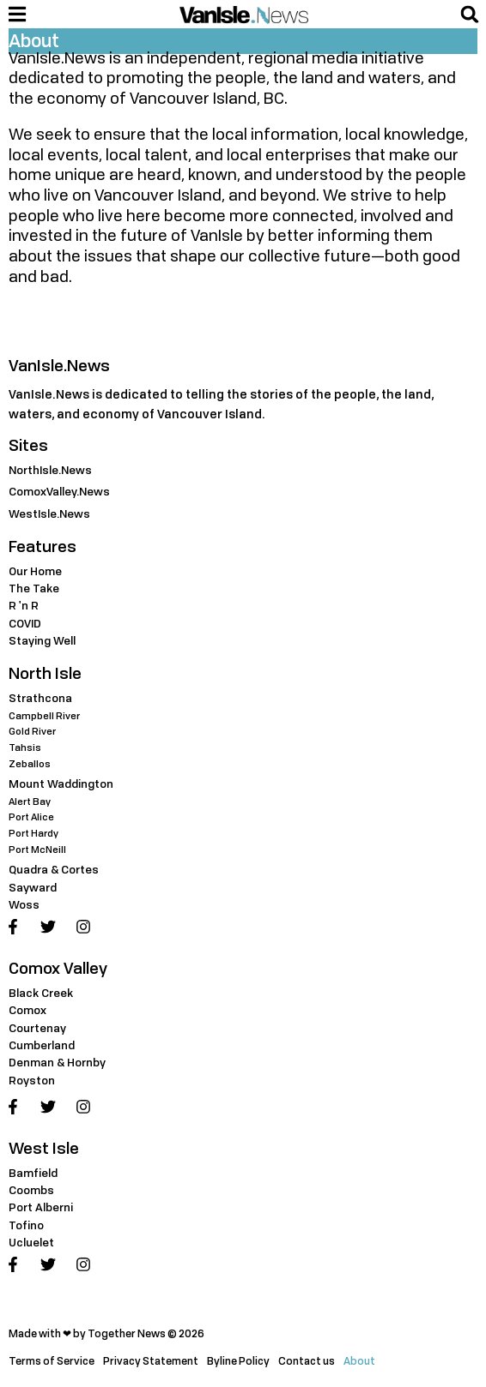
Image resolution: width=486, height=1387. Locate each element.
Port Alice (31, 816)
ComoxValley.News (59, 491)
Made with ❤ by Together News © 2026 (106, 1333)
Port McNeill (37, 849)
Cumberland (42, 1045)
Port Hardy (33, 832)
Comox (27, 1010)
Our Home (35, 571)
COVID (25, 623)
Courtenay (37, 1028)
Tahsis (25, 747)
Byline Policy (238, 1361)
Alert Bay (30, 801)
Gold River (32, 730)
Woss (24, 904)
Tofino (26, 1225)
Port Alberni (41, 1207)
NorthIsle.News (50, 469)
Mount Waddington (61, 783)
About (359, 1361)
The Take (34, 588)
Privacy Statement (150, 1361)
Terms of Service (51, 1361)
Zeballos (30, 763)
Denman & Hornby (57, 1062)
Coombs (31, 1190)
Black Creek (41, 992)
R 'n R (24, 605)
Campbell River (44, 715)
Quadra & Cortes (54, 869)
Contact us (306, 1361)
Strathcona (40, 698)
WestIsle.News (49, 513)
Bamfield (33, 1172)
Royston (32, 1080)
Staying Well (42, 640)
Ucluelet (31, 1242)
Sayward (33, 887)
